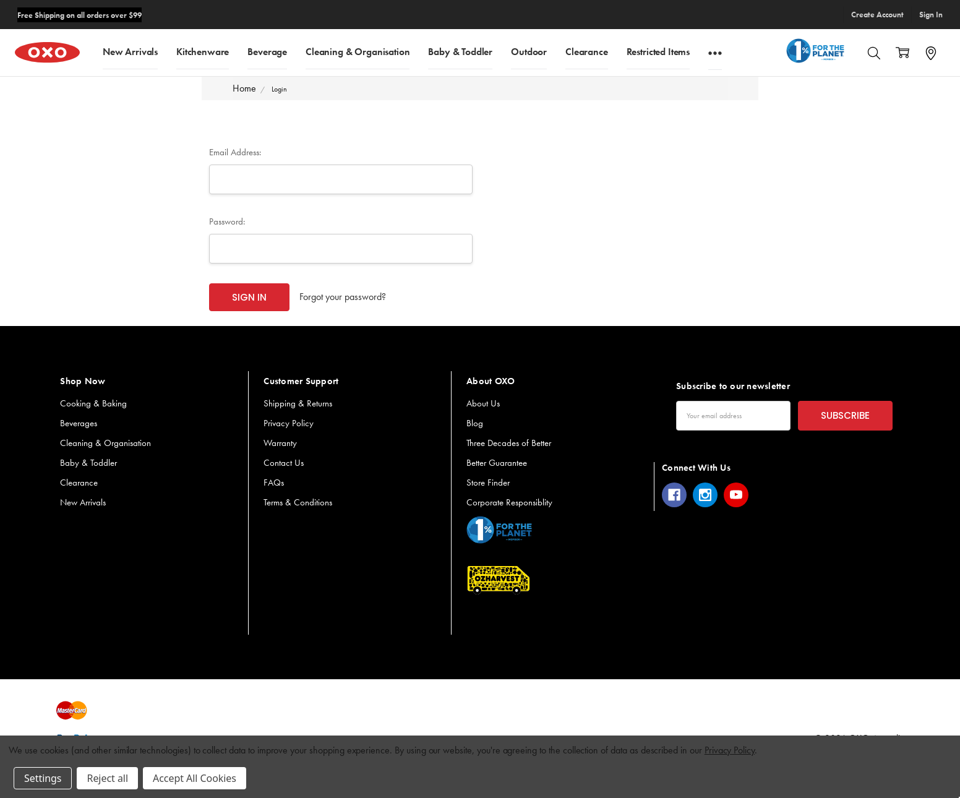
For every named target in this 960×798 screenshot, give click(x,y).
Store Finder (488, 482)
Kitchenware (202, 51)
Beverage (267, 51)
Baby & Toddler (460, 51)
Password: (227, 221)
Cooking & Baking (93, 403)
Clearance (586, 51)
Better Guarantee (496, 463)
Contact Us (284, 463)
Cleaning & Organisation (357, 51)
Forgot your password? (342, 296)
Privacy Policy (289, 423)
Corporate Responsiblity (509, 502)
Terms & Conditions (298, 502)
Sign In (931, 14)
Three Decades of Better (508, 443)
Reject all (107, 778)
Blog (474, 423)
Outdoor (529, 51)
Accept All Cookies (194, 778)
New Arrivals (130, 51)
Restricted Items (658, 51)
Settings (42, 778)
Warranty (280, 443)
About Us (483, 403)
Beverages (78, 423)
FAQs (274, 482)
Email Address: (235, 152)
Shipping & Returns (298, 403)
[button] (499, 530)
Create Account (877, 14)
